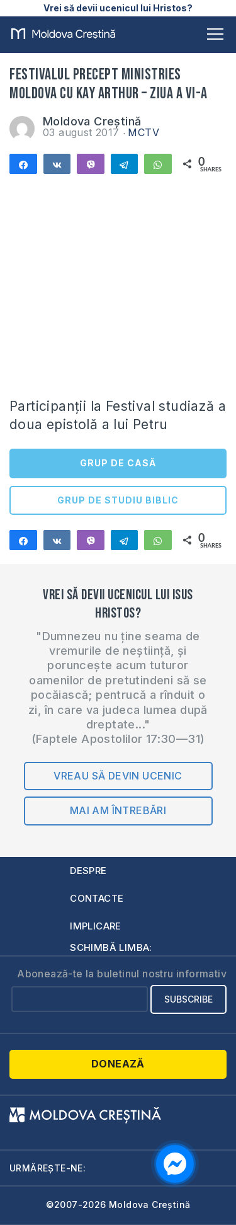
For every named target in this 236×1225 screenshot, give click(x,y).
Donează (118, 1063)
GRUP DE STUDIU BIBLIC (118, 500)
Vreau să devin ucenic (117, 775)
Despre (88, 871)
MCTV (143, 132)
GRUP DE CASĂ (118, 462)
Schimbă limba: (111, 947)
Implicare (95, 926)
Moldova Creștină (92, 121)
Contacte (96, 898)
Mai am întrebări (118, 810)
